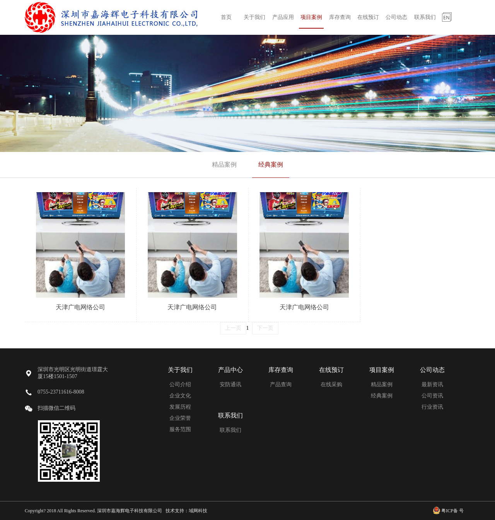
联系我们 (425, 17)
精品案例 (224, 164)
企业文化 (180, 396)
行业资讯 (432, 407)
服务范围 (180, 429)
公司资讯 (432, 396)
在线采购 (331, 384)
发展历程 (180, 407)
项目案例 (311, 17)
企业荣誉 (180, 418)
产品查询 (281, 384)
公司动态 (396, 17)
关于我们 (254, 17)
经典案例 (270, 164)
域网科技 (198, 510)
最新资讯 (432, 384)
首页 (226, 17)
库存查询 (340, 17)
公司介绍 (180, 384)
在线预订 (368, 17)
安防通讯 (230, 384)
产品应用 (283, 17)
